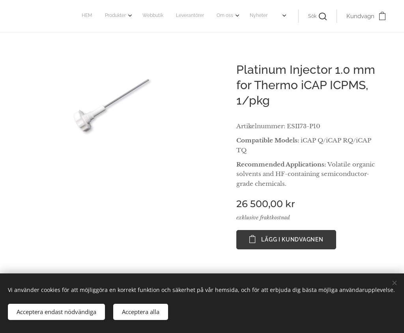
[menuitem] (202, 16)
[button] (317, 16)
